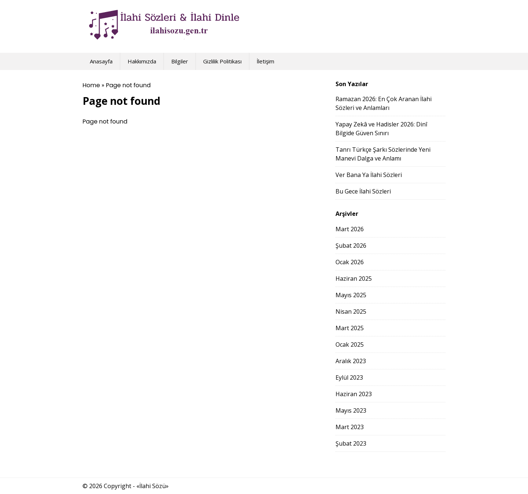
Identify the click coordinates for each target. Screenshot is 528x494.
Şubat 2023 (351, 443)
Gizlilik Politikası (222, 61)
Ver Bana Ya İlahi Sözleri (369, 175)
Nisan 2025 (351, 311)
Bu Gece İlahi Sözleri (363, 191)
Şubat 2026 (351, 246)
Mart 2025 (350, 328)
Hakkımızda (142, 61)
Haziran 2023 (354, 394)
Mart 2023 (350, 427)
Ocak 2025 (350, 344)
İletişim (265, 61)
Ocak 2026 (350, 262)
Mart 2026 (350, 229)
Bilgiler (179, 61)
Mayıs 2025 (351, 295)
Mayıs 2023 (351, 410)
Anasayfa (101, 61)
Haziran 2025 (354, 278)
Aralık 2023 (351, 361)
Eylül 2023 (349, 377)
